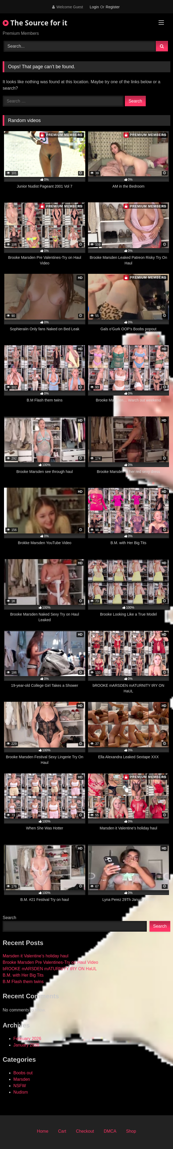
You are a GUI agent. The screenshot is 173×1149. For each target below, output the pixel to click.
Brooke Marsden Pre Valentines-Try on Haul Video (50, 962)
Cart (62, 1131)
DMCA (110, 1131)
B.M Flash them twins (23, 981)
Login (94, 7)
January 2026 (26, 1045)
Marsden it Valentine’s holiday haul (35, 956)
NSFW (19, 1085)
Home (42, 1131)
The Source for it (35, 23)
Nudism (20, 1092)
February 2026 (27, 1038)
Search (9, 917)
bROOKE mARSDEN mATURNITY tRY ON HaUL (50, 968)
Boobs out (23, 1073)
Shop (131, 1131)
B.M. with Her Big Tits (23, 975)
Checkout (85, 1131)
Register (113, 7)
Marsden (21, 1079)
